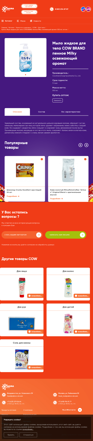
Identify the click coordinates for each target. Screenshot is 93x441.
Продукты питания (9, 410)
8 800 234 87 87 (61, 9)
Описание (17, 112)
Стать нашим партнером (20, 234)
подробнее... (27, 429)
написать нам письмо (58, 234)
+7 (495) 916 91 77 (64, 401)
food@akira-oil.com (15, 396)
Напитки (5, 414)
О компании (28, 410)
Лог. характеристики (70, 112)
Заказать (58, 100)
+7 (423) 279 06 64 (14, 401)
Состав (41, 112)
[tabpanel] (25, 57)
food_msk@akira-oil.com (68, 396)
